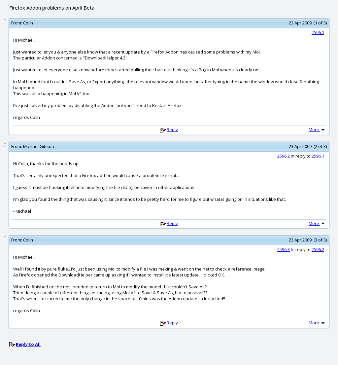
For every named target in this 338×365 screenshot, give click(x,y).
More (317, 129)
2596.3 (283, 249)
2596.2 (283, 156)
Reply (172, 129)
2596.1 (318, 32)
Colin (28, 23)
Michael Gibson (38, 146)
